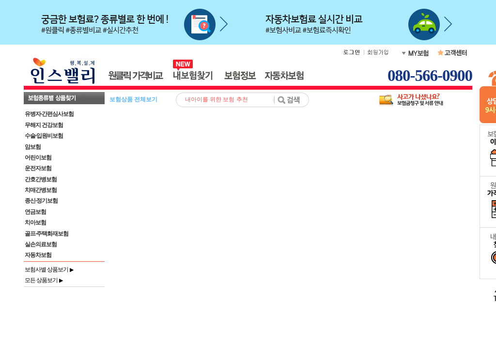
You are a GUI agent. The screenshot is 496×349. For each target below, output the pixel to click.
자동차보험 (38, 255)
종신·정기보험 (41, 200)
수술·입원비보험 (44, 135)
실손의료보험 (41, 244)
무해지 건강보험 (44, 125)
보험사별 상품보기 (49, 269)
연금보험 (35, 211)
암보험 (33, 146)
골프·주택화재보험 (46, 233)
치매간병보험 (41, 190)
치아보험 (35, 222)
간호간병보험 (41, 179)
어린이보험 (38, 157)
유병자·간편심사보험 (49, 114)
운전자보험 (38, 168)
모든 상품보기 (43, 280)
